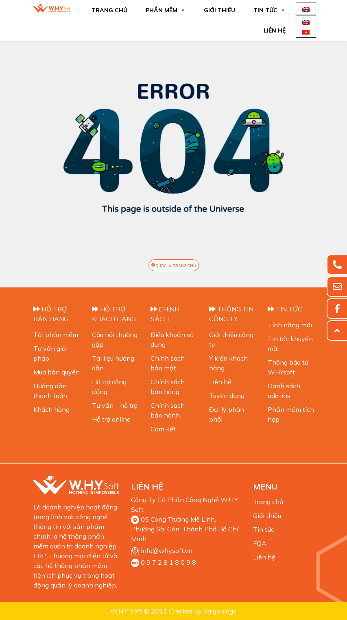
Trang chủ (109, 10)
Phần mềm (166, 10)
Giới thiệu (219, 10)
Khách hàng (51, 409)
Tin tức (269, 10)
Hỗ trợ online (111, 419)
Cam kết (163, 429)
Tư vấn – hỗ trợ (114, 405)
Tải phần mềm (55, 335)
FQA (259, 543)
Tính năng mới (290, 325)
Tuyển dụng (226, 396)
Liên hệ (275, 30)
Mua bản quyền (56, 372)
